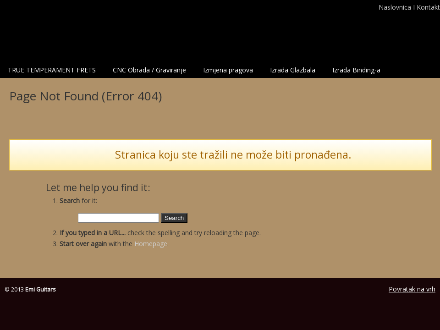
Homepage (150, 243)
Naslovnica (396, 7)
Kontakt (428, 7)
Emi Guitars (54, 30)
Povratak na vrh (412, 289)
